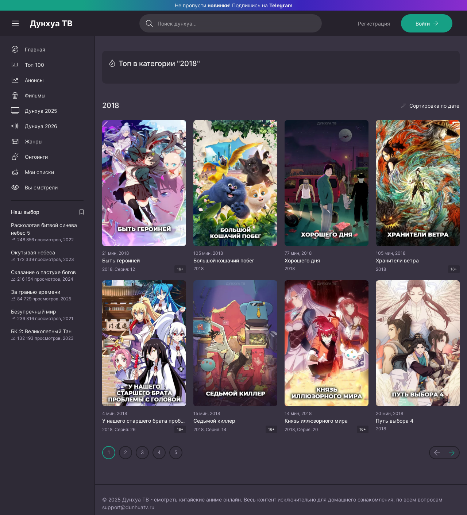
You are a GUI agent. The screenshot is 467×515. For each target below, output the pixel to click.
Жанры (34, 141)
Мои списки (39, 172)
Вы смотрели (41, 187)
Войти (423, 23)
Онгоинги (36, 157)
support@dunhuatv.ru (128, 507)
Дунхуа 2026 (41, 126)
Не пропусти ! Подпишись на (234, 5)
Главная (35, 49)
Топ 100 (34, 65)
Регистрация (374, 23)
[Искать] (149, 23)
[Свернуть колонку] (15, 23)
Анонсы (34, 80)
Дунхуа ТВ (51, 23)
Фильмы (35, 95)
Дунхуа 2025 (41, 111)
